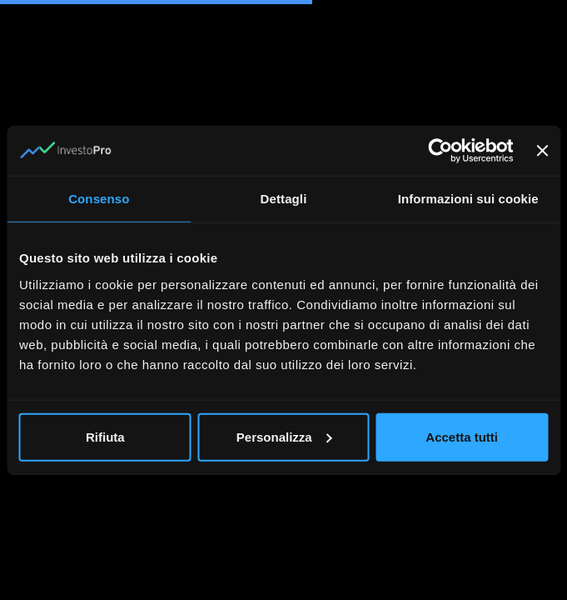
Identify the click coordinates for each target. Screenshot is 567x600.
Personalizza (284, 436)
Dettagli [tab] (284, 199)
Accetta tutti (461, 436)
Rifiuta (105, 436)
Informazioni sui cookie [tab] (468, 199)
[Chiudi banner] (542, 151)
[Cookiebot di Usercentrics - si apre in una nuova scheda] (440, 150)
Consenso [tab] (98, 199)
